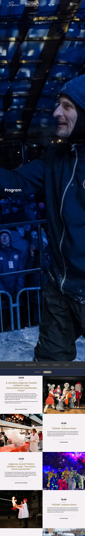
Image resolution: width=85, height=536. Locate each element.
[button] (82, 533)
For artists (58, 365)
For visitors (45, 365)
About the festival (30, 365)
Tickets (70, 365)
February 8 (48, 372)
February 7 (37, 372)
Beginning (16, 365)
